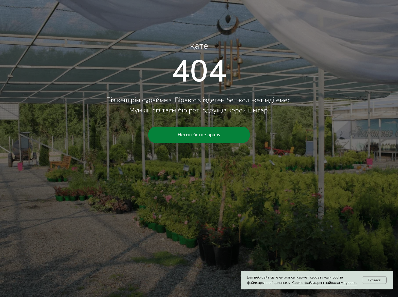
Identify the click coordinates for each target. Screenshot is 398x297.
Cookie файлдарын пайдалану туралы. (324, 282)
